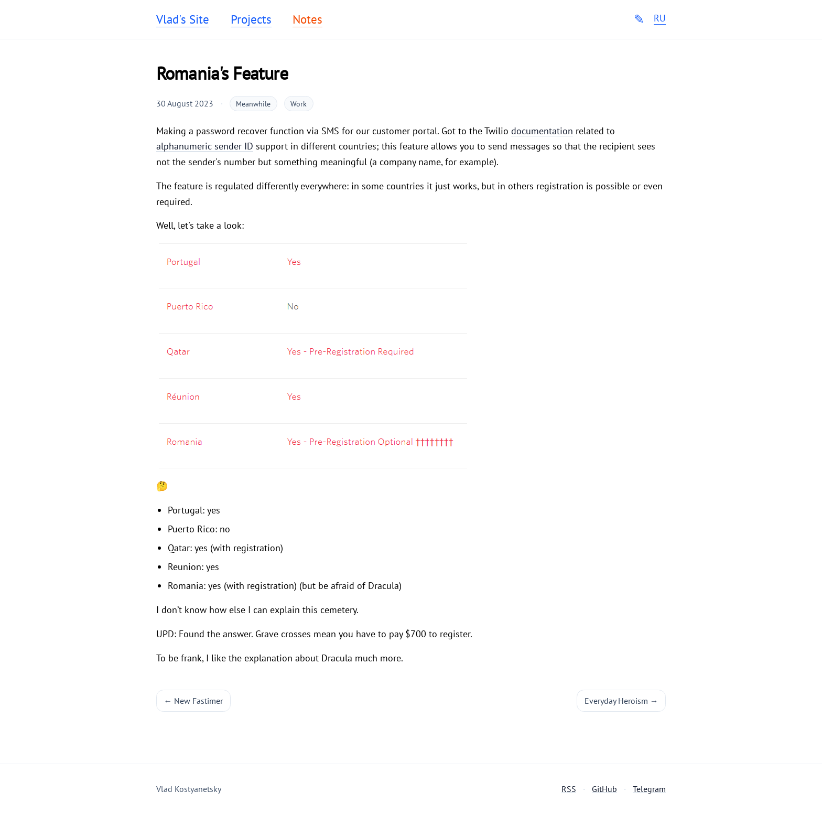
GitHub (604, 789)
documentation (542, 131)
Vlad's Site (182, 19)
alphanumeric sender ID (204, 146)
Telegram (649, 789)
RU (660, 18)
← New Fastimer (193, 700)
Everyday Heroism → (621, 700)
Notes (307, 19)
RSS (568, 789)
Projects (251, 19)
